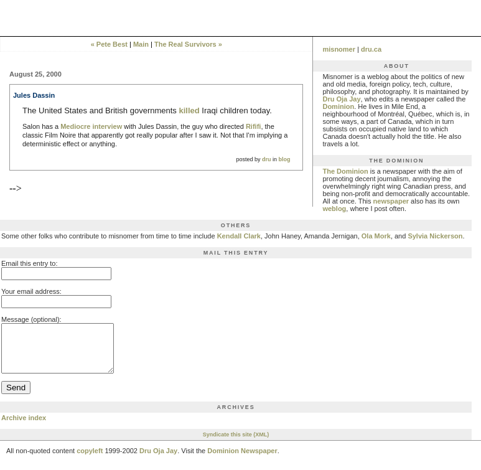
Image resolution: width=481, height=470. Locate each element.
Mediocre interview (91, 126)
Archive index (23, 427)
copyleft (90, 460)
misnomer (338, 49)
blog (284, 159)
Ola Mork (376, 236)
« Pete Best (109, 44)
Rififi (253, 126)
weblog (334, 208)
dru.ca (371, 49)
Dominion (338, 106)
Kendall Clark (239, 236)
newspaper (391, 201)
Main (141, 44)
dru (266, 159)
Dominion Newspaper (242, 460)
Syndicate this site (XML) (236, 444)
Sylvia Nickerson (435, 236)
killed (189, 110)
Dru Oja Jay (341, 99)
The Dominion (345, 171)
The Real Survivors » (188, 44)
